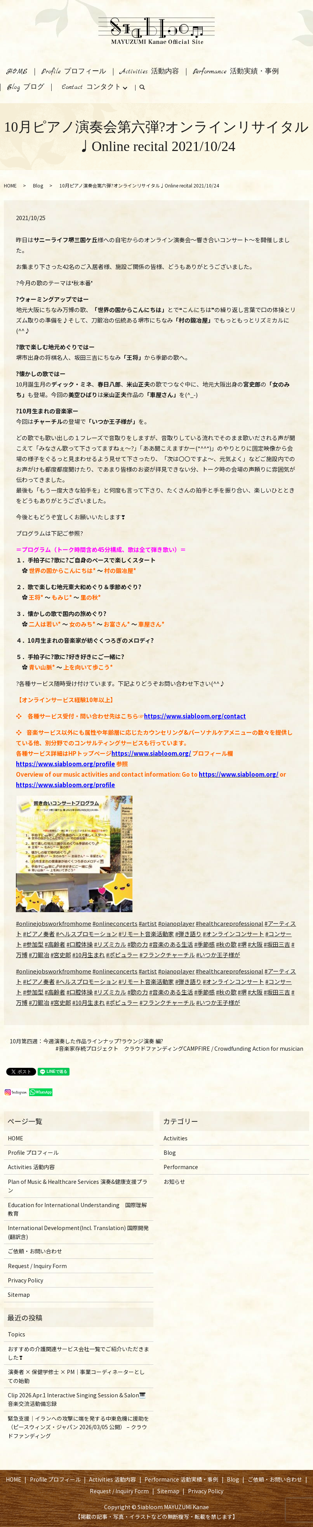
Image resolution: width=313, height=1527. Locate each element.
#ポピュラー (122, 955)
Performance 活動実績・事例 (236, 71)
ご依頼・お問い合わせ (35, 1251)
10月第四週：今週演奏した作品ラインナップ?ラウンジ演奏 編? (86, 1041)
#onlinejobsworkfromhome (53, 923)
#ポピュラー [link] (122, 1002)
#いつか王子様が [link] (218, 1002)
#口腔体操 (79, 944)
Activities (175, 1138)
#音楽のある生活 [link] (171, 992)
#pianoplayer (176, 923)
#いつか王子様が (218, 955)
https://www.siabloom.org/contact (195, 716)
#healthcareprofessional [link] (229, 971)
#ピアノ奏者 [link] (39, 981)
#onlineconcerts (114, 923)
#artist (148, 923)
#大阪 (255, 944)
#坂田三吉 (277, 944)
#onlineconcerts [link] (114, 971)
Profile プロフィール (74, 71)
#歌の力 (137, 944)
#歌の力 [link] (137, 992)
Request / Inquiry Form (37, 1266)
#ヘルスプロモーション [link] (86, 981)
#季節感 (204, 944)
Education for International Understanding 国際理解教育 (77, 1209)
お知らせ (174, 1181)
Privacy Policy (25, 1280)
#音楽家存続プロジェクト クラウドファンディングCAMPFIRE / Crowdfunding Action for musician (179, 1048)
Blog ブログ (25, 87)
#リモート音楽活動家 (146, 934)
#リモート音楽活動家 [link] (146, 981)
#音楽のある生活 (171, 944)
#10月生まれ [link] (88, 1002)
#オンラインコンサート (233, 934)
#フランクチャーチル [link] (167, 1002)
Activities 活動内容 (149, 71)
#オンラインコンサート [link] (233, 981)
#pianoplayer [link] (176, 971)
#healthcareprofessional (229, 923)
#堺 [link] (242, 992)
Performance (180, 1167)
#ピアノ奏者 (39, 934)
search (145, 89)
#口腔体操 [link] (79, 992)
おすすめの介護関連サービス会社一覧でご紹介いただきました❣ (78, 1353)
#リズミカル (110, 944)
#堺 (242, 944)
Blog (38, 185)
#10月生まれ (88, 955)
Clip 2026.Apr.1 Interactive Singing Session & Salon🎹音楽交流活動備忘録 (77, 1399)
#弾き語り (188, 934)
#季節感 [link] (204, 992)
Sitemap (19, 1294)
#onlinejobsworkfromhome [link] (53, 971)
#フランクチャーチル (167, 955)
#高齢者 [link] (55, 992)
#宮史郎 (60, 955)
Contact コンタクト (91, 87)
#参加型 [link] (33, 992)
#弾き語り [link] (188, 981)
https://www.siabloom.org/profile (65, 764)
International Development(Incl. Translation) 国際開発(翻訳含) (78, 1232)
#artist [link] (148, 971)
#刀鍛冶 (39, 955)
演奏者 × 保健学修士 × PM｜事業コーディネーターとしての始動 (76, 1376)
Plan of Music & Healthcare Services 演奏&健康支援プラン (78, 1186)
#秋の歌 (226, 944)
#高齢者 (55, 944)
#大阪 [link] (255, 992)
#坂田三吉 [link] (277, 992)
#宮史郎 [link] (60, 1002)
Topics (16, 1334)
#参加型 (33, 944)
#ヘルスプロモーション (86, 934)
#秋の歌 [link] (226, 992)
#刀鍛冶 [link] (39, 1002)
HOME (17, 71)
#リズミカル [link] (110, 992)
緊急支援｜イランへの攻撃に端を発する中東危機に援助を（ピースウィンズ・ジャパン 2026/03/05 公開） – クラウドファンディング (78, 1427)
